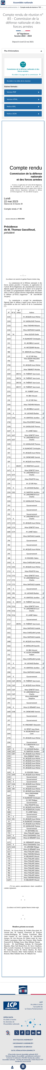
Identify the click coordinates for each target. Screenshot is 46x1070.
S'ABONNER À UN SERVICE (22, 1047)
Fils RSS (24, 1058)
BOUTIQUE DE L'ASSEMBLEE (22, 1039)
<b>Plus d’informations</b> (23, 51)
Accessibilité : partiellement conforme (28, 1056)
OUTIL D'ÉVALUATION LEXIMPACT (22, 1050)
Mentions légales (11, 1056)
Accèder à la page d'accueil (3, 3)
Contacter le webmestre (13, 1058)
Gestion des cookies (34, 1058)
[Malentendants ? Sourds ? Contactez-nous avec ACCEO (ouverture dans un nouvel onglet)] (7, 1032)
